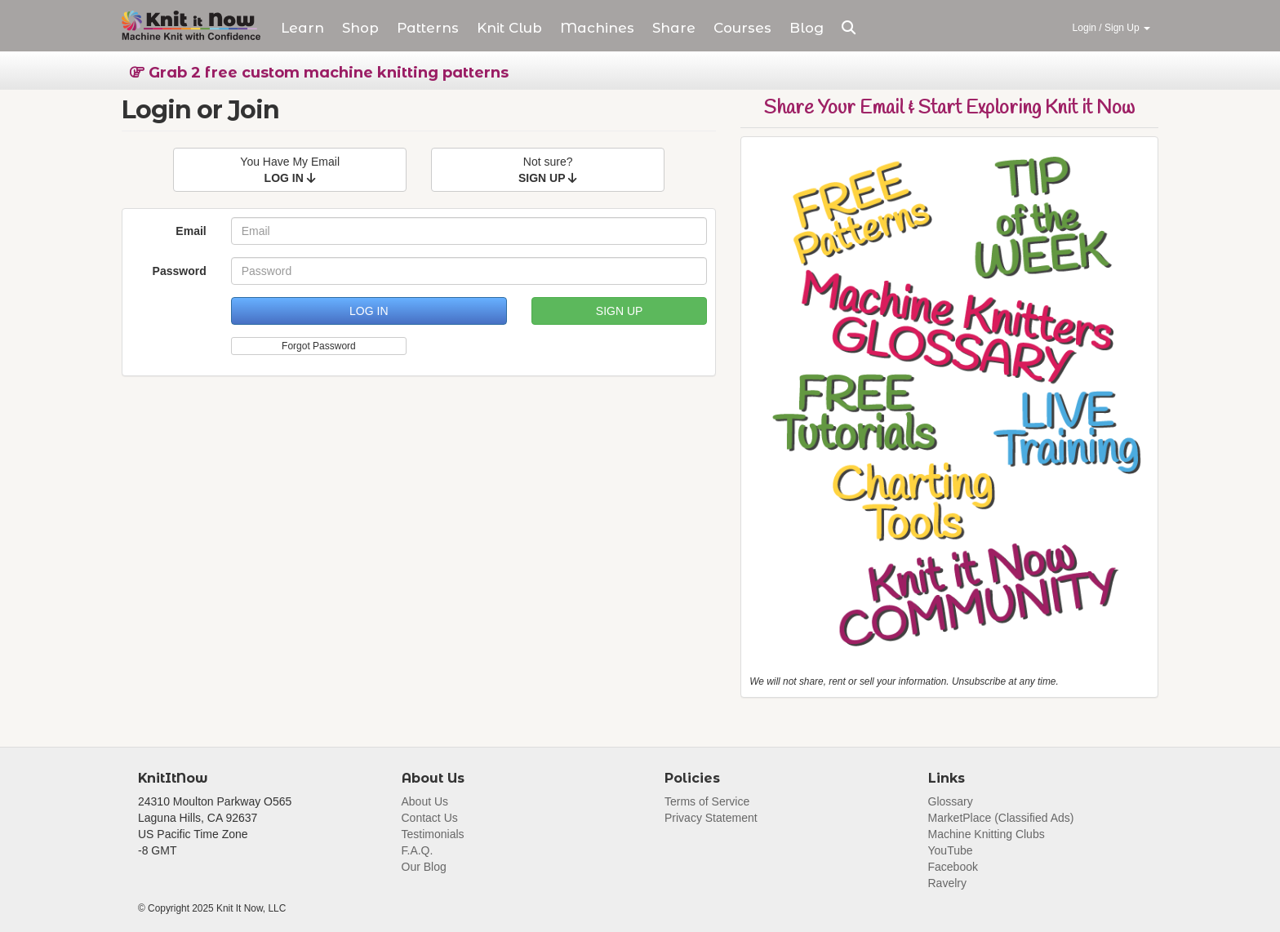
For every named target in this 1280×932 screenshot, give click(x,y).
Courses (742, 28)
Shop (360, 28)
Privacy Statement (711, 817)
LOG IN (368, 310)
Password (180, 270)
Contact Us (430, 817)
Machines (597, 28)
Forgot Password (319, 346)
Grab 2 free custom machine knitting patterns (319, 73)
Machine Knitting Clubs (986, 834)
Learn (302, 28)
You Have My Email (290, 169)
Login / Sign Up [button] (1111, 27)
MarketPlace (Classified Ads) (1001, 817)
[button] (848, 27)
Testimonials (433, 834)
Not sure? (547, 169)
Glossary (950, 801)
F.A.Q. (417, 850)
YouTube (950, 850)
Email (191, 230)
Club (509, 28)
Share (674, 28)
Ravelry (947, 883)
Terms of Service (706, 801)
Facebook (953, 866)
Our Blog (424, 866)
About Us (425, 801)
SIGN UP (619, 310)
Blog (806, 28)
